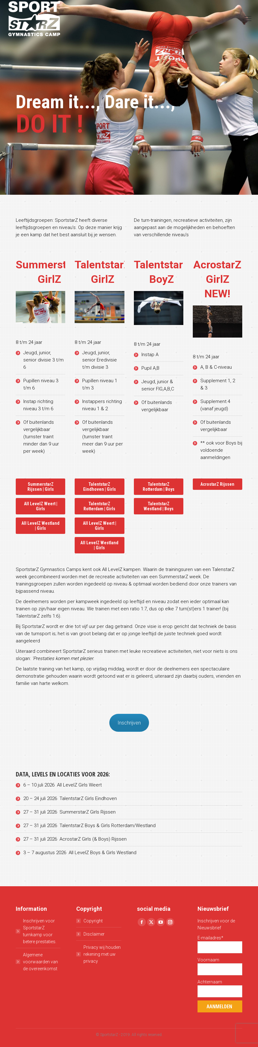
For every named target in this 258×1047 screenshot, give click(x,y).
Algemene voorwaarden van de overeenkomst (40, 961)
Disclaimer (94, 934)
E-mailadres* (210, 937)
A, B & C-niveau (216, 367)
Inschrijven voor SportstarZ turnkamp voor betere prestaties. (39, 931)
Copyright (93, 920)
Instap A (150, 354)
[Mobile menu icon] (248, 18)
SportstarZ (109, 1035)
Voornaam (208, 959)
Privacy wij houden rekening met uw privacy (102, 954)
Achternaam (210, 981)
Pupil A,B (151, 368)
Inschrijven (129, 723)
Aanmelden (219, 1006)
